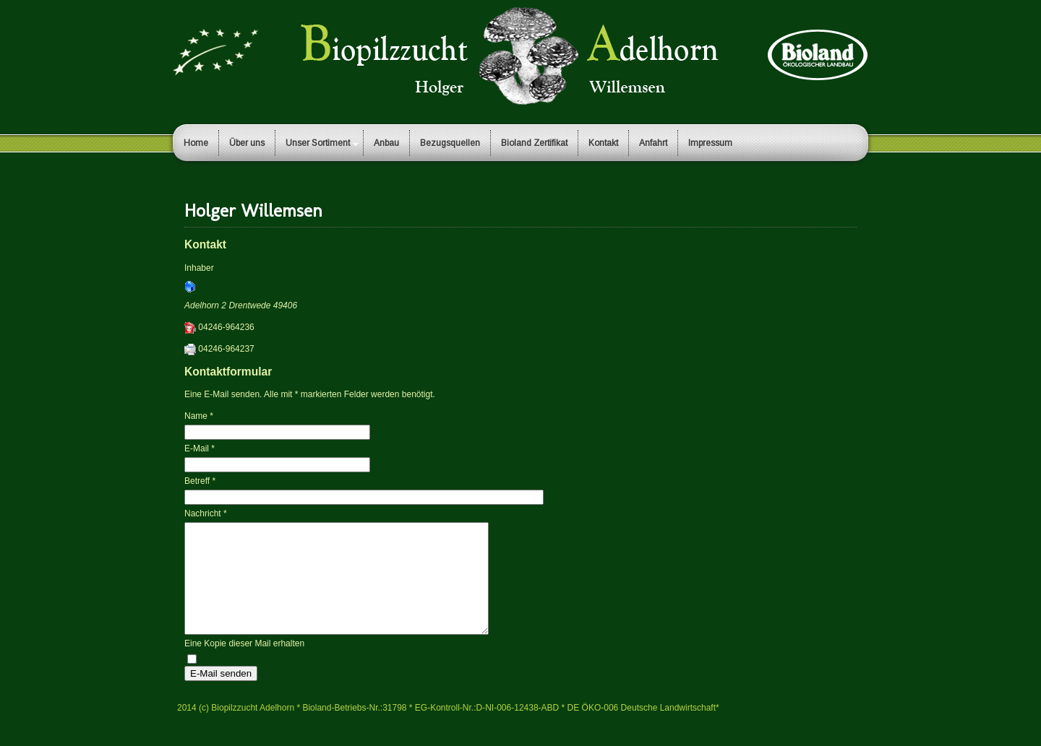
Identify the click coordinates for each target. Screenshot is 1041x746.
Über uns (247, 143)
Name (198, 416)
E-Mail (199, 448)
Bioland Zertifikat (534, 143)
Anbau (386, 143)
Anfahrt (653, 143)
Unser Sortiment (318, 143)
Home (196, 143)
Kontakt (603, 143)
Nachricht (205, 513)
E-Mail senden (221, 695)
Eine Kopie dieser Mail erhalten (244, 665)
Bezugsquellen (450, 143)
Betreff (199, 481)
